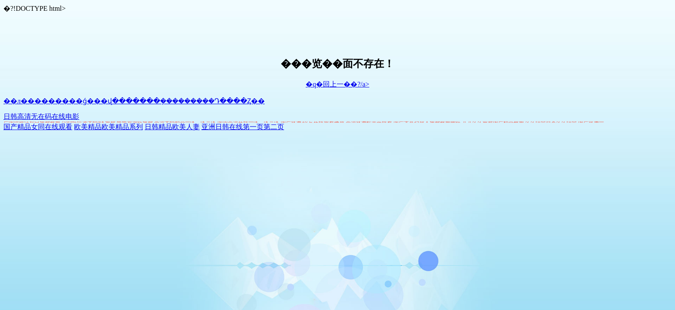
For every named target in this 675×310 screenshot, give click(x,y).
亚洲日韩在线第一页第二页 (242, 126)
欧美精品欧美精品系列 (108, 126)
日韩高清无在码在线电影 (41, 116)
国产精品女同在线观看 (37, 126)
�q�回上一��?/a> (337, 84)
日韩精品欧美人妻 (172, 126)
